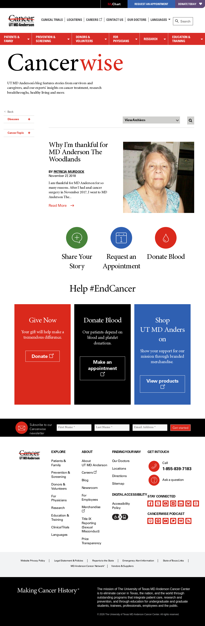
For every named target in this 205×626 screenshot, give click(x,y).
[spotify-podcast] (158, 521)
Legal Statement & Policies (68, 560)
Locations (119, 468)
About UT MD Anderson (94, 463)
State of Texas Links (173, 560)
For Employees (90, 497)
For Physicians (121, 39)
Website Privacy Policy (33, 560)
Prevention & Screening (45, 39)
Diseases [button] (19, 119)
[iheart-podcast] (181, 521)
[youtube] (165, 503)
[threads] (196, 503)
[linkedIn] (181, 503)
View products (162, 383)
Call (175, 466)
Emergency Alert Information (138, 560)
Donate (42, 356)
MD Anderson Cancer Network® (88, 566)
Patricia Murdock (69, 172)
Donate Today (190, 4)
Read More (61, 205)
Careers (94, 20)
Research (151, 39)
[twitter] (158, 503)
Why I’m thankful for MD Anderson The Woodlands (78, 152)
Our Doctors (136, 20)
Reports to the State (103, 560)
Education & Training (181, 39)
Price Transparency (91, 541)
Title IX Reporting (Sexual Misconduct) (90, 525)
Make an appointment (102, 368)
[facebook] (150, 503)
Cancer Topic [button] (19, 133)
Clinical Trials (52, 20)
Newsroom (90, 488)
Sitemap (118, 483)
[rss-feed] (188, 521)
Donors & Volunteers (84, 39)
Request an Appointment (151, 4)
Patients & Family (11, 39)
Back (8, 111)
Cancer (65, 64)
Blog (85, 480)
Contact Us (114, 20)
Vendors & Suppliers (122, 566)
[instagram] (173, 503)
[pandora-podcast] (173, 521)
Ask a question (171, 481)
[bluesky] (188, 503)
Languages (159, 20)
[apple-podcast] (150, 521)
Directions (119, 476)
